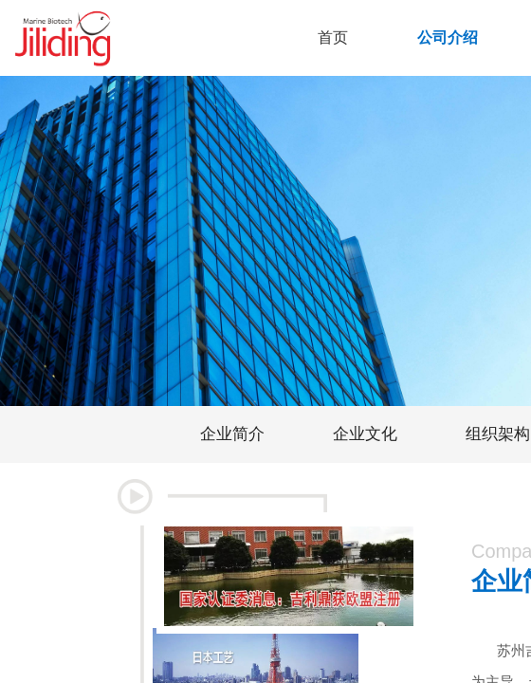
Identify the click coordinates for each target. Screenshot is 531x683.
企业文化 (365, 434)
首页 (333, 37)
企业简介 (232, 434)
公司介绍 (447, 37)
